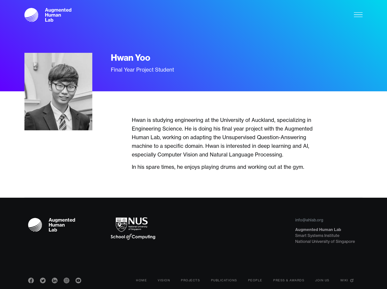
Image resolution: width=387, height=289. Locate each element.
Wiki (344, 280)
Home (141, 280)
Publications (224, 280)
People (255, 280)
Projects (190, 280)
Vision (164, 280)
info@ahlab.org (309, 219)
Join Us (322, 280)
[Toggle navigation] (358, 14)
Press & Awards (288, 280)
